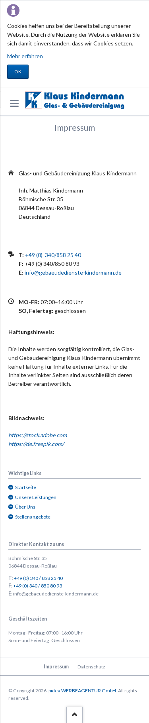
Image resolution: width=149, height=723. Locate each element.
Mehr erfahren (25, 56)
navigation (14, 103)
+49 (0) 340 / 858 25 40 (38, 578)
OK (17, 72)
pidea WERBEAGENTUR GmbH (82, 691)
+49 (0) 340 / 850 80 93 (37, 586)
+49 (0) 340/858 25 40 (53, 254)
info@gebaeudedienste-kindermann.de (73, 272)
